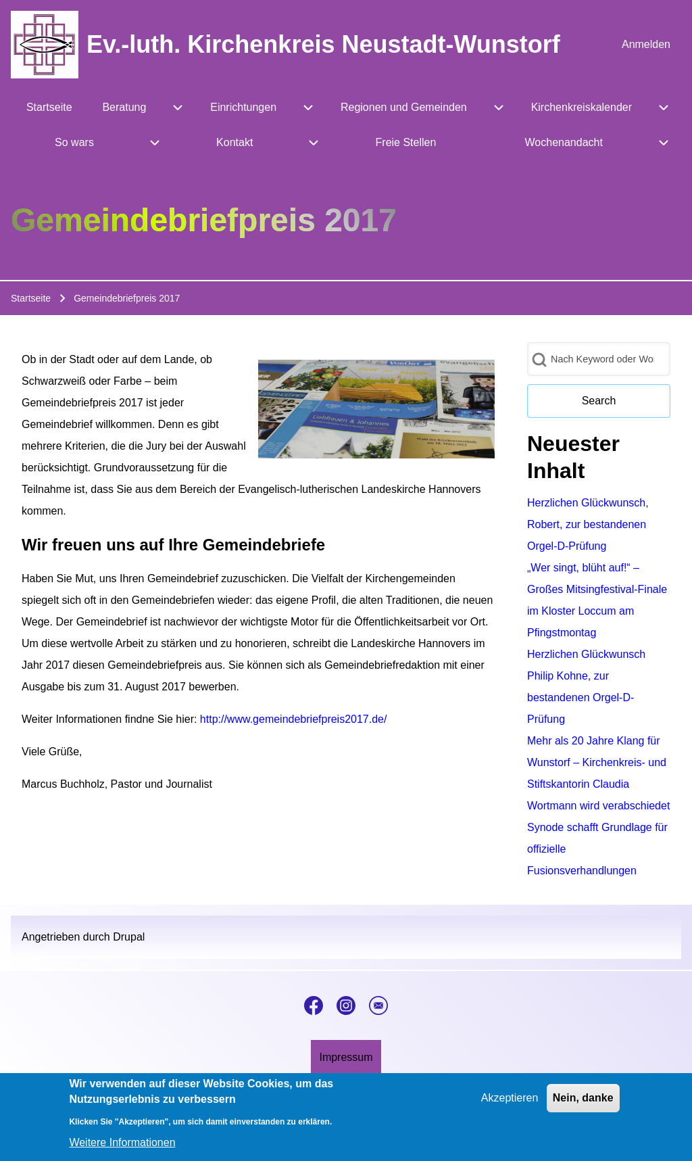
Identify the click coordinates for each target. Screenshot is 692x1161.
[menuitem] (646, 44)
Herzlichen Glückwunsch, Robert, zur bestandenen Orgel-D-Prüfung (588, 524)
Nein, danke (583, 1106)
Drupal (129, 937)
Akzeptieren (510, 1106)
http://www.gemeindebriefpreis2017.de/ (293, 719)
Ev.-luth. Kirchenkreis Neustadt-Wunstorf (323, 44)
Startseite (31, 298)
